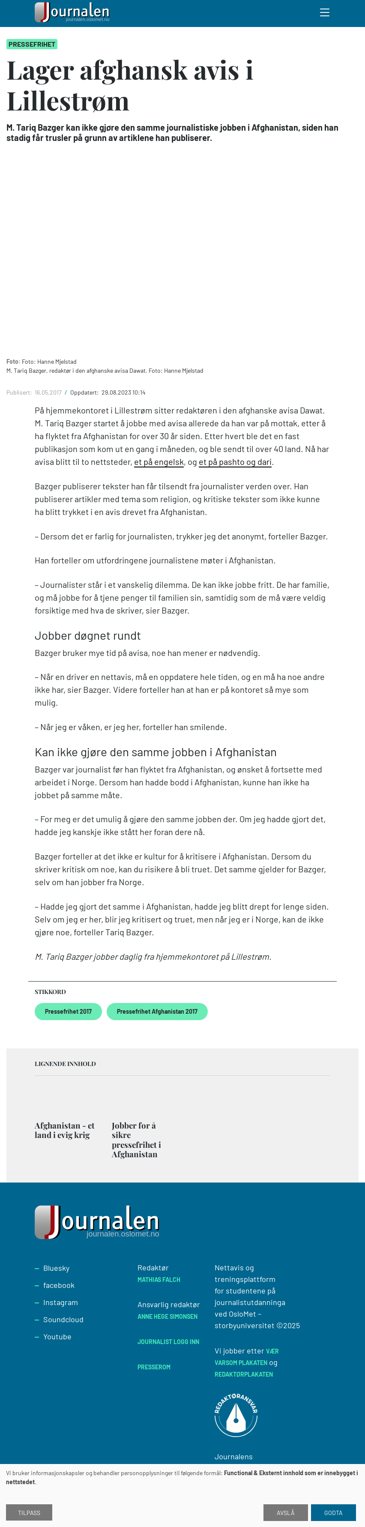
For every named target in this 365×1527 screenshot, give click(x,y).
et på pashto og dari (235, 461)
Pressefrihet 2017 (68, 1011)
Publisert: (19, 392)
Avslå (286, 1512)
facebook (59, 1285)
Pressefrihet (32, 44)
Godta (333, 1512)
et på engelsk (159, 461)
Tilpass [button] (29, 1512)
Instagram (60, 1302)
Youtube (57, 1336)
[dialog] (182, 1495)
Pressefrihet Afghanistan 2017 (157, 1011)
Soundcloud (63, 1319)
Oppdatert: (85, 392)
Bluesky (56, 1267)
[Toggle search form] (325, 14)
